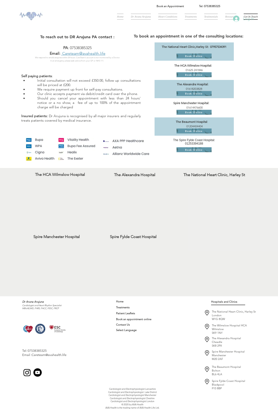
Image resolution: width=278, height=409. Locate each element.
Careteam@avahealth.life (83, 53)
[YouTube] (37, 372)
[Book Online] (194, 56)
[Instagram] (27, 372)
